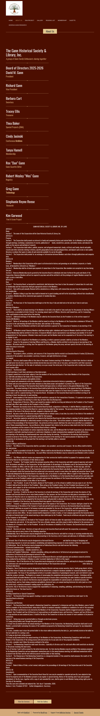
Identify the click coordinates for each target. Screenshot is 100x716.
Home (11, 20)
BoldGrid (26, 712)
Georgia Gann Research (18, 25)
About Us (18, 20)
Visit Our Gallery (42, 701)
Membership (62, 20)
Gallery (40, 20)
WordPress (44, 712)
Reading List (50, 20)
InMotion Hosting (65, 712)
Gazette (72, 20)
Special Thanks (78, 712)
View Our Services (23, 701)
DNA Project (29, 20)
